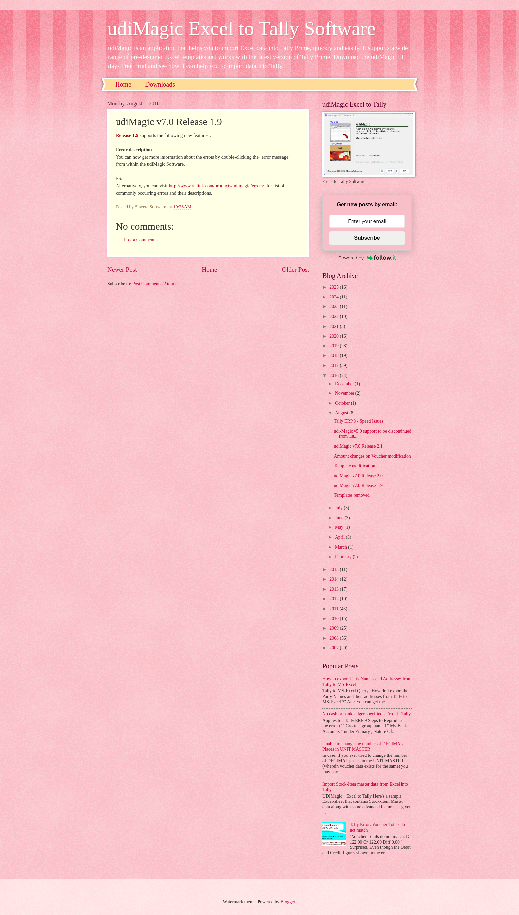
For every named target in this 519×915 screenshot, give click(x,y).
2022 (334, 316)
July (339, 507)
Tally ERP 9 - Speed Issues (358, 421)
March (341, 547)
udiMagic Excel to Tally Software (241, 28)
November (345, 393)
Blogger (287, 901)
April (340, 537)
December (345, 383)
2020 (334, 336)
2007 (334, 647)
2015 (334, 569)
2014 (334, 579)
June (340, 517)
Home (123, 84)
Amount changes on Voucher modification (372, 456)
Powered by (367, 257)
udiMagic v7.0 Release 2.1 (358, 446)
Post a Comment (139, 239)
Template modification (354, 465)
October (343, 403)
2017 (334, 365)
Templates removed (351, 495)
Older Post (295, 269)
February (344, 556)
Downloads (160, 84)
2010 (334, 618)
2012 (334, 598)
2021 (334, 326)
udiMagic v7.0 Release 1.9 (358, 485)
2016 (334, 375)
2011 (334, 608)
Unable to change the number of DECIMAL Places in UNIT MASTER (362, 746)
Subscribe (367, 238)
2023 (334, 306)
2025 (334, 287)
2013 (334, 589)
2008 (334, 638)
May (340, 527)
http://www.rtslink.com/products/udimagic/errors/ (216, 185)
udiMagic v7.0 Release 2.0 (358, 475)
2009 (334, 628)
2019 (334, 345)
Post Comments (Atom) (154, 283)
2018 (334, 355)
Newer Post (122, 269)
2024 (334, 297)
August (342, 412)
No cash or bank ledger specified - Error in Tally (366, 713)
